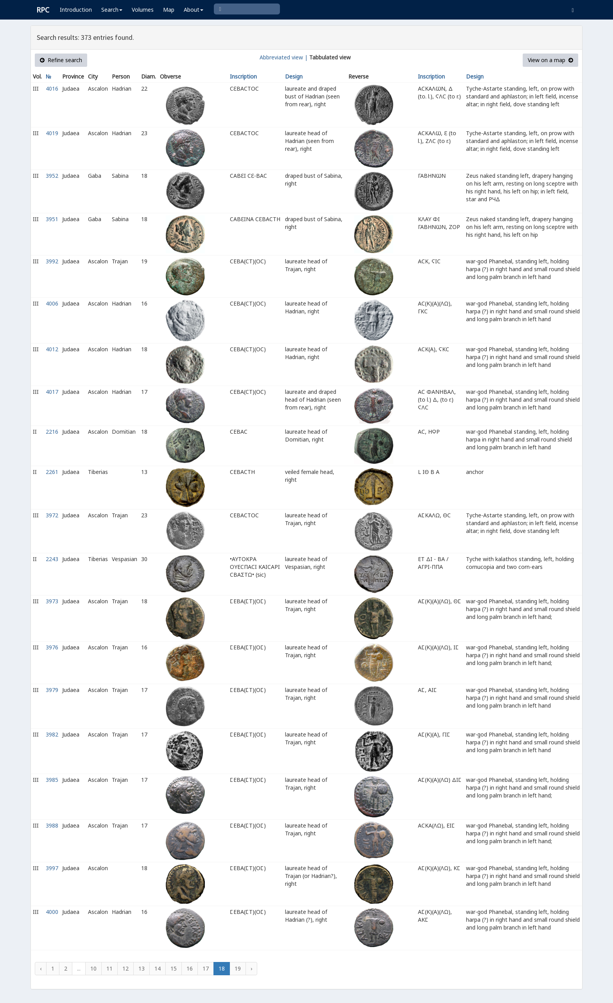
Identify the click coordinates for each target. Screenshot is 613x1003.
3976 (52, 647)
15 (173, 968)
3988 (52, 825)
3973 (52, 601)
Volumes (143, 9)
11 (109, 968)
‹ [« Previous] (40, 968)
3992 (52, 261)
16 (189, 968)
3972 (52, 515)
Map (168, 9)
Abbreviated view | (284, 57)
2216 (52, 431)
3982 (52, 734)
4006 (52, 303)
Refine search (61, 60)
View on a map (550, 60)
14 (157, 968)
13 (141, 968)
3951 (52, 219)
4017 (52, 391)
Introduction (76, 9)
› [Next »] (251, 968)
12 (125, 968)
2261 (52, 472)
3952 (52, 175)
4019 (52, 133)
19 (238, 968)
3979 (52, 690)
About (193, 9)
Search (111, 9)
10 (93, 968)
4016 (52, 88)
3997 (52, 868)
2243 (52, 559)
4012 (52, 349)
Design (294, 76)
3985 (52, 779)
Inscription (243, 76)
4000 (52, 911)
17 (206, 968)
